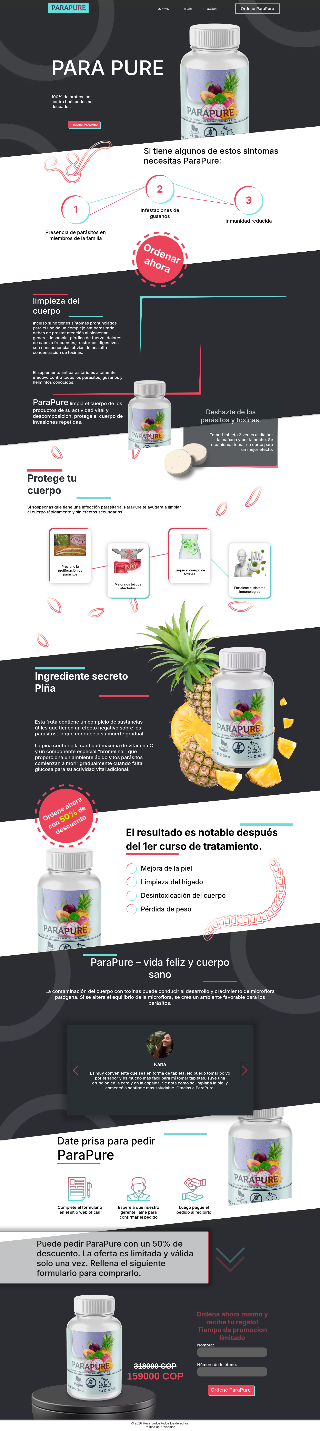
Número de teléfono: (217, 1364)
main (188, 8)
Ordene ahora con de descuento (64, 815)
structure (210, 8)
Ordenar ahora (162, 258)
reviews (163, 8)
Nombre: (205, 1345)
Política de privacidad (160, 1427)
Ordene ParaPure (257, 8)
